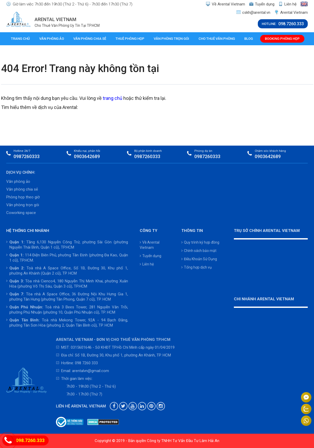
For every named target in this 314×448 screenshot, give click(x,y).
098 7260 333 (86, 363)
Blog (248, 39)
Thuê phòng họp (130, 39)
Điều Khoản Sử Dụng (199, 259)
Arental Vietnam (291, 12)
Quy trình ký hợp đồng (200, 242)
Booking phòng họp (282, 39)
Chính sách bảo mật (198, 251)
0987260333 (27, 156)
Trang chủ (20, 39)
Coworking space (21, 212)
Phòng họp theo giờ (23, 197)
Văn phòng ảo (51, 39)
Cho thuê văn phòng (216, 39)
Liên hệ (287, 4)
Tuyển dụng (261, 4)
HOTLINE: (283, 24)
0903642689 (87, 156)
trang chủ (112, 98)
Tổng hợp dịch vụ (196, 267)
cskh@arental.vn (253, 12)
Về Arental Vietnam (225, 4)
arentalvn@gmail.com (90, 370)
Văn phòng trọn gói (171, 39)
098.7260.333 (30, 440)
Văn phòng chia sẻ (89, 39)
